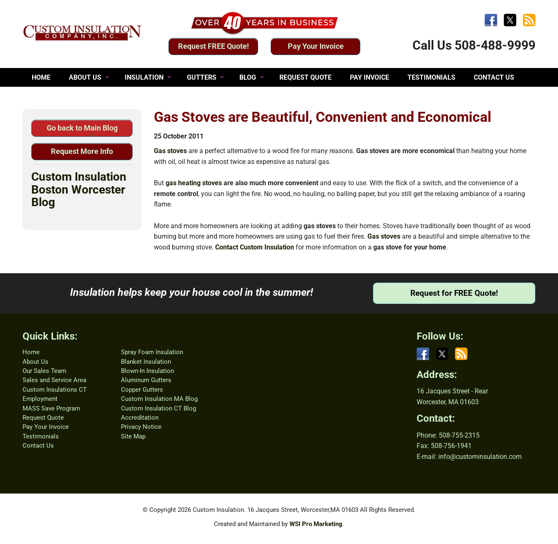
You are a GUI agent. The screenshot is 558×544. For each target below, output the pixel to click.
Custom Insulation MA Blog (159, 399)
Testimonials (41, 436)
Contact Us (38, 445)
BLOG (247, 77)
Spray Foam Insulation (152, 352)
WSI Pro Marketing (315, 524)
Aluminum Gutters (146, 380)
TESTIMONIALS (431, 77)
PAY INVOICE (369, 77)
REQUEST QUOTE (305, 77)
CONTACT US (494, 77)
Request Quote (43, 417)
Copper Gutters (142, 389)
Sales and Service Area (54, 380)
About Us (35, 361)
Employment (40, 399)
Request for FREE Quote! (454, 293)
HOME (41, 77)
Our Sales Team (44, 371)
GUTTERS (201, 77)
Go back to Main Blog (82, 127)
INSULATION (144, 77)
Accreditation (139, 417)
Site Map (133, 436)
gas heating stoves (194, 183)
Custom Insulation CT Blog (158, 408)
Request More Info (82, 151)
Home (31, 352)
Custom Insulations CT (55, 389)
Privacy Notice (141, 427)
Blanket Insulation (146, 361)
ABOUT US (85, 77)
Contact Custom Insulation (254, 247)
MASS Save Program (51, 408)
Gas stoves (170, 151)
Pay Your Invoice (316, 46)
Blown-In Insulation (147, 371)
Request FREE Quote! (213, 46)
